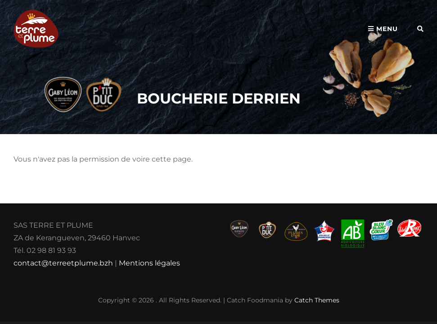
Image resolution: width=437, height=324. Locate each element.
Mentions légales (149, 263)
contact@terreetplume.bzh (63, 263)
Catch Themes (316, 300)
